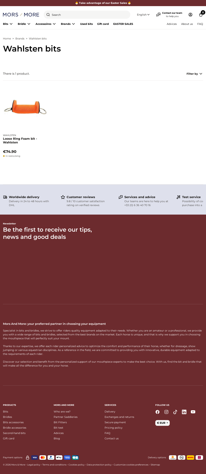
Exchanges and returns (119, 417)
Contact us (112, 438)
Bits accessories (13, 422)
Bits (5, 411)
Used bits (86, 24)
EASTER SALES (123, 24)
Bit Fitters (60, 422)
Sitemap (155, 464)
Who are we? (62, 411)
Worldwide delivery (24, 197)
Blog (57, 438)
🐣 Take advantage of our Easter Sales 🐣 (103, 3)
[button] (143, 15)
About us (187, 24)
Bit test (58, 427)
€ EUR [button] (161, 423)
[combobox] (87, 15)
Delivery (110, 411)
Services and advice (139, 197)
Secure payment (115, 422)
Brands (19, 38)
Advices (172, 24)
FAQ (200, 24)
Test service (191, 197)
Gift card (103, 24)
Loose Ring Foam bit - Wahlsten (20, 140)
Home (7, 38)
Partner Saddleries (66, 417)
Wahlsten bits (38, 38)
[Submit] (48, 14)
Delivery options (157, 457)
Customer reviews (81, 197)
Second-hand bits (14, 433)
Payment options (12, 457)
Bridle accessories (14, 427)
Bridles (7, 417)
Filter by (195, 74)
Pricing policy (114, 427)
